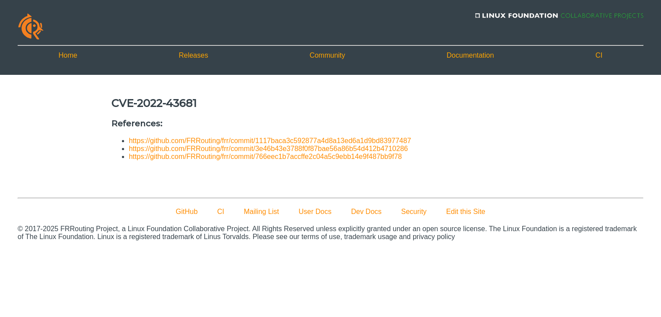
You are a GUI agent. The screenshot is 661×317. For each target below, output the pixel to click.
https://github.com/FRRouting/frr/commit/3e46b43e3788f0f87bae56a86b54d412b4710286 (268, 148)
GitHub (187, 211)
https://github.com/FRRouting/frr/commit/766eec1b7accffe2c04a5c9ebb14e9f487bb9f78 (265, 156)
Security (414, 211)
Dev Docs (366, 211)
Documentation (470, 55)
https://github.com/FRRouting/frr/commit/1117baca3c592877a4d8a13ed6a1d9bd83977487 (270, 140)
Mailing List (261, 211)
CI (598, 55)
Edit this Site (465, 211)
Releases (193, 55)
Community (327, 55)
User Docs (315, 211)
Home (68, 55)
